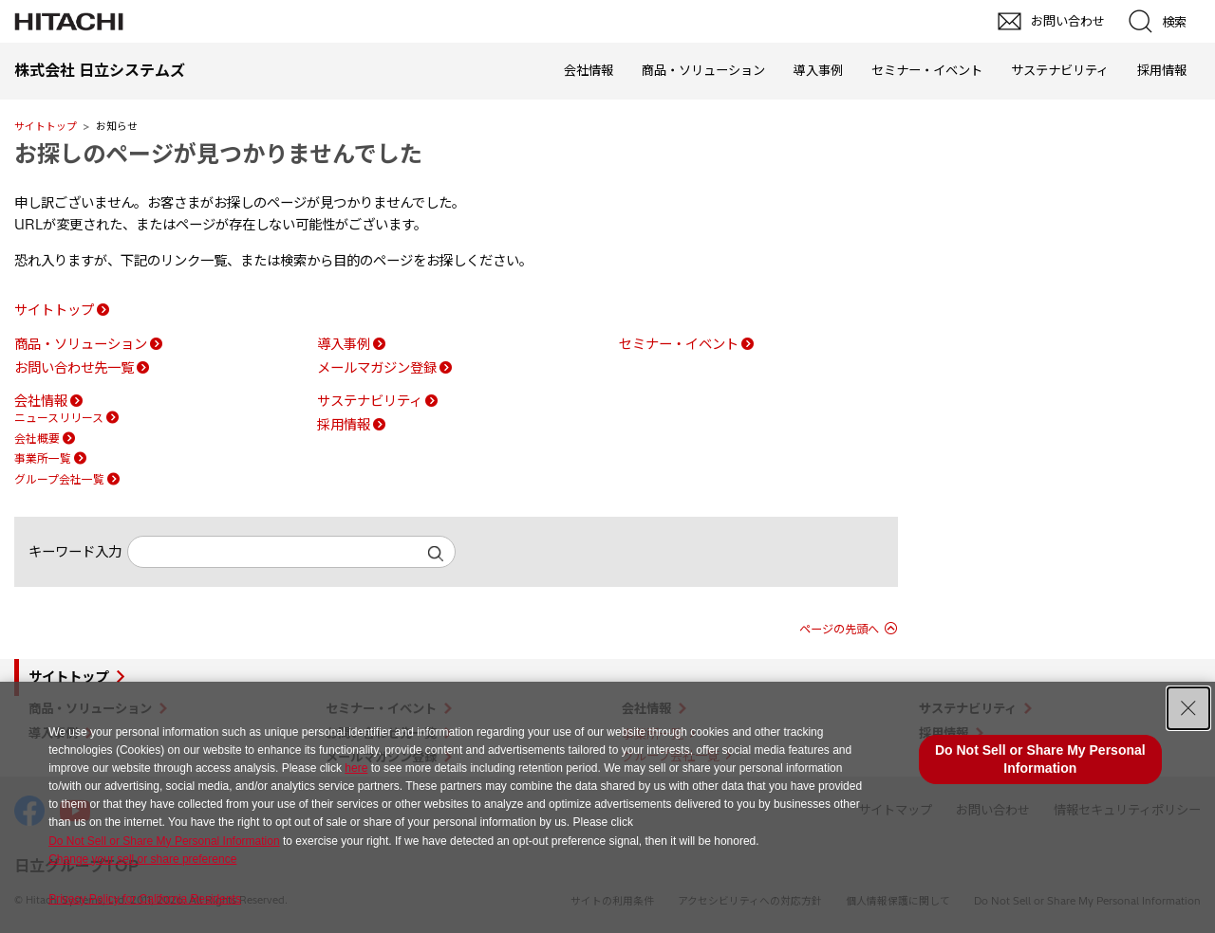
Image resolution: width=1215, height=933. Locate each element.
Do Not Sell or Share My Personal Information (163, 841)
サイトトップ (45, 126)
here (356, 768)
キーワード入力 (75, 551)
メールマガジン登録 (377, 367)
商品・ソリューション (703, 70)
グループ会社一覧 (59, 479)
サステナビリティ (1060, 70)
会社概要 (37, 438)
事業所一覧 (42, 458)
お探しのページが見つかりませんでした (218, 153)
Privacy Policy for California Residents (144, 899)
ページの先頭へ (839, 629)
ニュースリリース (58, 418)
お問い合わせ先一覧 (74, 367)
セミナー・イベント (926, 70)
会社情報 (588, 70)
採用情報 (1162, 70)
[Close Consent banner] (1188, 708)
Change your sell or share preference (142, 859)
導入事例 (818, 70)
